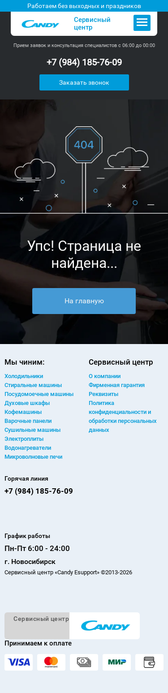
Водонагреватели (27, 447)
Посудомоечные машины (38, 394)
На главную (84, 301)
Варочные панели (28, 421)
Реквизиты (103, 394)
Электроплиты (23, 438)
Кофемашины (23, 412)
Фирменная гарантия (117, 385)
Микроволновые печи (33, 456)
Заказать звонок (84, 82)
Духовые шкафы (27, 403)
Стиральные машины (33, 385)
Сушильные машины (32, 429)
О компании (105, 376)
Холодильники (23, 376)
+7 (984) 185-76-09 (84, 62)
